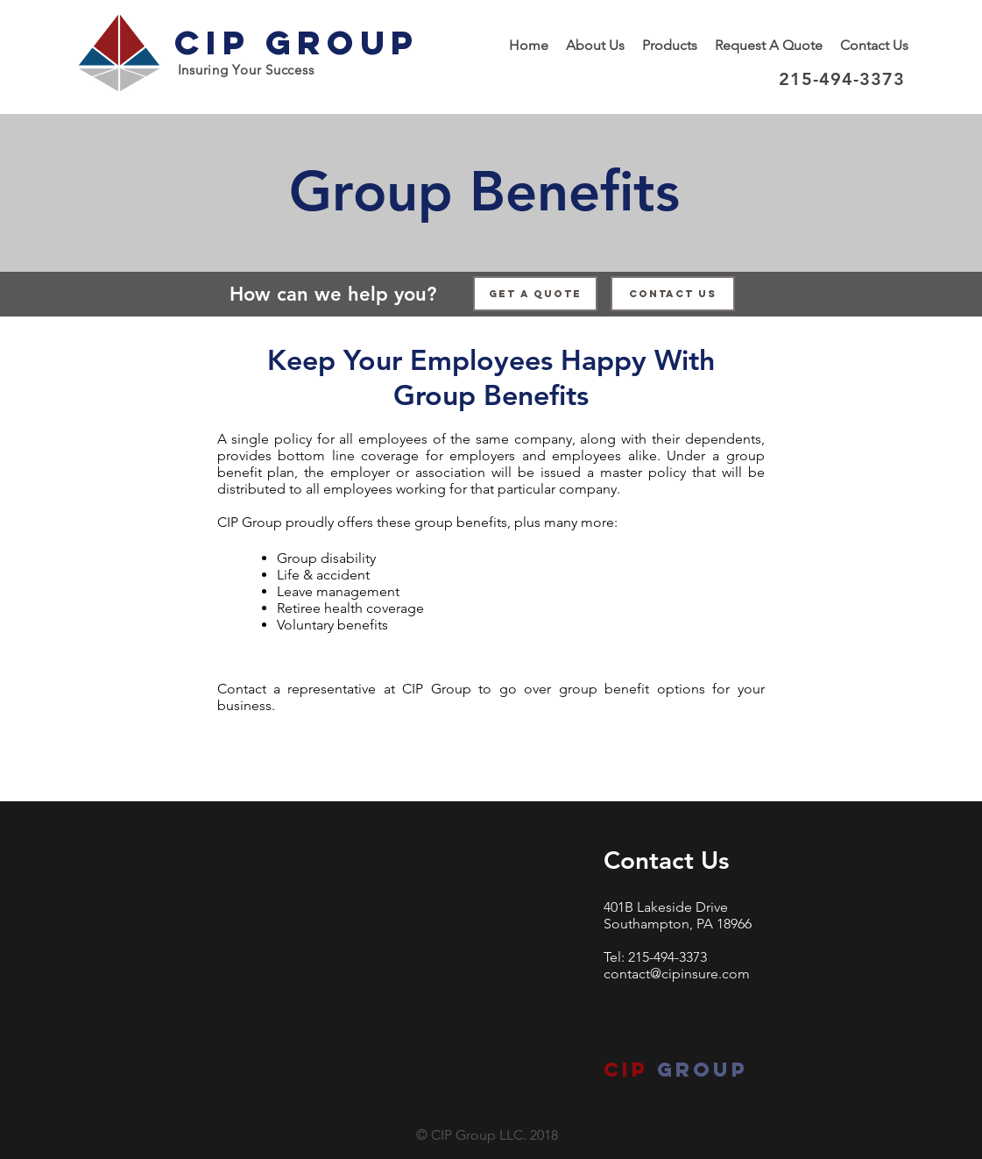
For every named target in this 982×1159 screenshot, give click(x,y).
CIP (626, 1069)
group (698, 1069)
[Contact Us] (673, 293)
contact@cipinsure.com (677, 973)
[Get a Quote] (535, 293)
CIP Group (296, 42)
